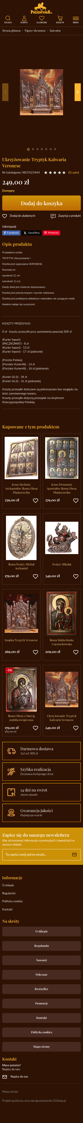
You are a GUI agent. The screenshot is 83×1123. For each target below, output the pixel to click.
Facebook (13, 232)
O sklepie (8, 885)
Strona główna (11, 30)
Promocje (41, 1003)
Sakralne (55, 30)
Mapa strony (41, 1046)
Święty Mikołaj (61, 564)
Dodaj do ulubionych (22, 216)
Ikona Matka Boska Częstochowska (61, 642)
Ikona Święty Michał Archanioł (21, 566)
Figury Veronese (35, 30)
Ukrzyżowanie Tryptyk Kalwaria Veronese (62, 718)
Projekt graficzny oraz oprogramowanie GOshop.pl (34, 1101)
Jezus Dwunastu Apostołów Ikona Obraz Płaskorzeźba (62, 488)
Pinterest (53, 232)
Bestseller (41, 989)
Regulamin (8, 893)
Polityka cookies (12, 901)
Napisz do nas (19, 1076)
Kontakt (7, 909)
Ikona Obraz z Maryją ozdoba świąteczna (21, 718)
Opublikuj (34, 232)
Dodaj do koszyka (41, 203)
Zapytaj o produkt (69, 216)
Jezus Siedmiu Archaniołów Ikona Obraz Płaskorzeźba (21, 488)
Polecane (42, 974)
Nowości (41, 960)
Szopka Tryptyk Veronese (21, 640)
